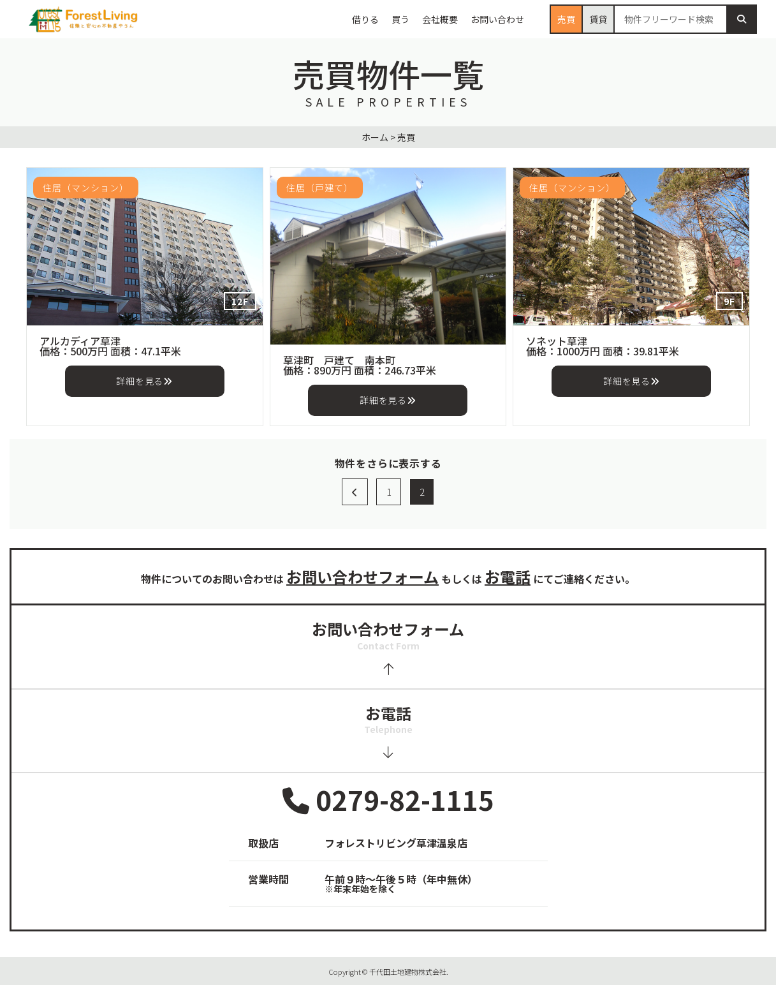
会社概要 (440, 19)
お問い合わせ (497, 19)
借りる (365, 19)
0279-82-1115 (388, 800)
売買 (566, 19)
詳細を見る (144, 380)
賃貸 (598, 19)
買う (400, 19)
